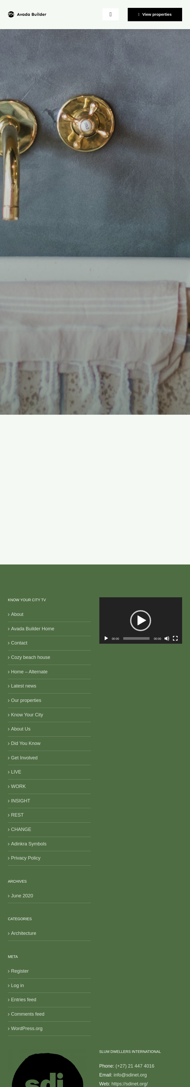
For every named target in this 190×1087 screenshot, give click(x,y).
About (17, 614)
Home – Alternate (29, 671)
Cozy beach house (30, 657)
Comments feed (27, 1014)
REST (17, 815)
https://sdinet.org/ (129, 1083)
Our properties (26, 700)
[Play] (106, 638)
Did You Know (25, 743)
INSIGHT (20, 800)
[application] (140, 620)
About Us (20, 729)
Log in (17, 985)
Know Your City (27, 714)
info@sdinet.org (130, 1075)
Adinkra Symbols (29, 843)
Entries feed (23, 999)
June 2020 (22, 895)
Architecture (23, 933)
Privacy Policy (25, 858)
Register (20, 971)
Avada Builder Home (32, 628)
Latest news (23, 686)
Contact (19, 643)
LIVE (16, 772)
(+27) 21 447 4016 (135, 1066)
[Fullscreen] (175, 638)
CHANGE (21, 829)
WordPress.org (27, 1028)
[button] (140, 620)
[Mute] (167, 638)
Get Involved (24, 757)
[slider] (136, 638)
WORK (18, 786)
